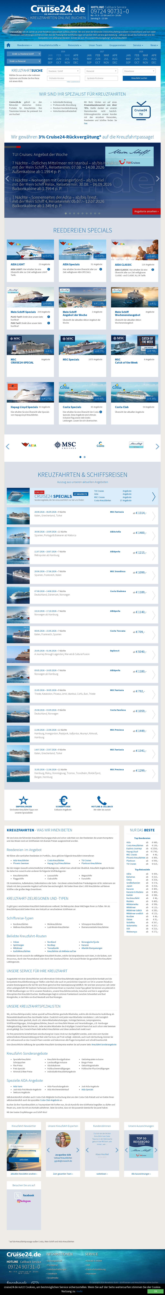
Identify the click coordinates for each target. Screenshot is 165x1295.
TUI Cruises (86, 860)
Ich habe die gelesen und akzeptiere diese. (22, 1152)
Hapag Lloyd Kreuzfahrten (58, 863)
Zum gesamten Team (62, 1173)
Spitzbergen (18, 945)
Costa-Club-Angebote (49, 1100)
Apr (75, 55)
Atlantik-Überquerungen (92, 948)
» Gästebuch (51, 1273)
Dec (75, 62)
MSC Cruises (131, 854)
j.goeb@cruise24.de (63, 1161)
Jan (89, 55)
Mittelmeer (17, 948)
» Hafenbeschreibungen (56, 1269)
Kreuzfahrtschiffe (49, 45)
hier (85, 123)
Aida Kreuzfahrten (21, 860)
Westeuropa (131, 931)
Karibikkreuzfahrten (21, 951)
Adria (128, 873)
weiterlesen (101, 1173)
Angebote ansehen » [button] (146, 211)
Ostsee (16, 942)
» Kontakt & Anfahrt (93, 1260)
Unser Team (95, 45)
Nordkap (51, 945)
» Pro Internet (52, 1265)
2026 (63, 51)
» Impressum (90, 1273)
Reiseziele (74, 45)
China (129, 879)
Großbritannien (133, 882)
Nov (67, 62)
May (50, 59)
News (154, 45)
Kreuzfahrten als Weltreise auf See (61, 951)
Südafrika (130, 922)
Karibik (129, 895)
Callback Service (115, 7)
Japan (129, 886)
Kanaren (85, 945)
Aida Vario (17, 1086)
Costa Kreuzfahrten (55, 860)
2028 (141, 51)
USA (128, 928)
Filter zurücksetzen (73, 82)
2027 (102, 51)
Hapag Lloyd (132, 851)
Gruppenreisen (117, 45)
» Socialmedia (52, 1277)
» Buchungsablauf (54, 1260)
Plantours (130, 860)
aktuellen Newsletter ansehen (23, 1173)
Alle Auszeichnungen (140, 1173)
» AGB (87, 1265)
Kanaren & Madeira (134, 892)
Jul (67, 59)
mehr (79, 1291)
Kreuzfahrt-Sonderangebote (104, 1044)
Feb (97, 55)
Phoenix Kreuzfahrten (135, 857)
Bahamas (130, 877)
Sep (50, 62)
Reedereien (24, 45)
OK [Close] (155, 1291)
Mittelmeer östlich (134, 910)
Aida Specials (87, 1089)
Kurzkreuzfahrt (132, 898)
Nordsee (130, 916)
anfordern (23, 1159)
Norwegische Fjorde (90, 942)
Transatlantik (53, 948)
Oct (58, 62)
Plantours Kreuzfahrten (92, 863)
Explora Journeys (134, 848)
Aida (128, 842)
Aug (75, 59)
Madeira (130, 901)
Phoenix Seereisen (21, 863)
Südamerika (131, 925)
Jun (58, 59)
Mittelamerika (132, 904)
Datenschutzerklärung (27, 1151)
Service (138, 45)
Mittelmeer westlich (134, 913)
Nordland (51, 942)
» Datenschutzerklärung (95, 1269)
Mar (106, 55)
